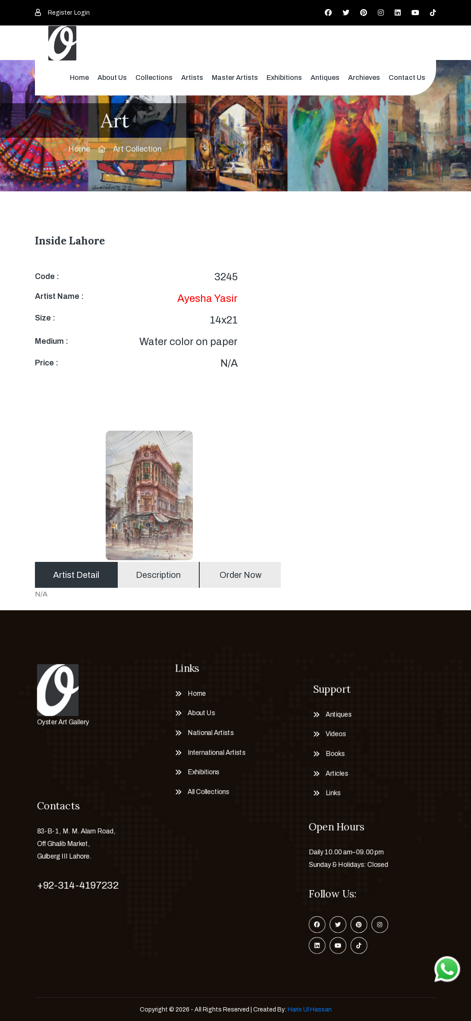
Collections (154, 77)
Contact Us (407, 77)
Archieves (364, 77)
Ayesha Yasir (207, 298)
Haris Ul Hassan (310, 1009)
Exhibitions (284, 77)
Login (82, 13)
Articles (332, 779)
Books (330, 756)
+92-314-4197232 (75, 886)
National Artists (207, 733)
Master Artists (235, 77)
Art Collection (137, 149)
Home (79, 77)
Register (60, 13)
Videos (330, 734)
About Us (112, 77)
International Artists (213, 755)
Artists (192, 77)
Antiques (325, 77)
